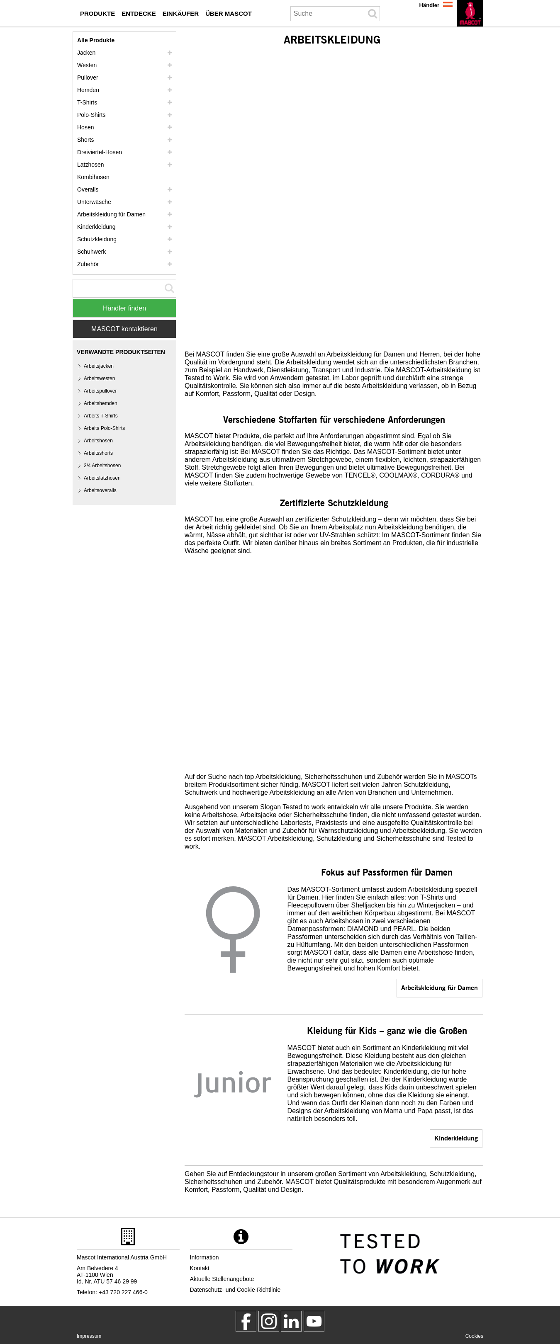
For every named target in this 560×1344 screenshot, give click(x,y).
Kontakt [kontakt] (199, 1268)
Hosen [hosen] (85, 127)
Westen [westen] (87, 65)
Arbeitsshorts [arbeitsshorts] (98, 453)
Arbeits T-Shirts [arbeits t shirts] (101, 416)
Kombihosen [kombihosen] (93, 177)
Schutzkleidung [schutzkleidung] (97, 239)
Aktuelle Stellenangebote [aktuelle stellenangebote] (222, 1279)
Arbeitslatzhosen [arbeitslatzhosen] (102, 478)
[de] (470, 13)
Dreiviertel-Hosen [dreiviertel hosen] (99, 152)
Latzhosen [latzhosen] (90, 164)
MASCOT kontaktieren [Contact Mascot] (124, 328)
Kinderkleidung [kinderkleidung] (456, 1137)
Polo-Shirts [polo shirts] (91, 115)
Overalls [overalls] (87, 189)
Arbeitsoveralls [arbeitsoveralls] (100, 490)
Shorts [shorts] (85, 139)
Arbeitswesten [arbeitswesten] (99, 378)
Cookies (474, 1336)
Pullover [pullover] (87, 77)
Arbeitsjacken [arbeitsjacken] (99, 366)
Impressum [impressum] (89, 1336)
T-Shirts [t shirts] (87, 102)
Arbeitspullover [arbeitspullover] (100, 391)
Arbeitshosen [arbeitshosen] (98, 441)
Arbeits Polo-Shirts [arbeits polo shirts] (104, 428)
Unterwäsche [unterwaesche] (94, 202)
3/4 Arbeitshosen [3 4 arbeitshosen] (102, 465)
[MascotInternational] (314, 1321)
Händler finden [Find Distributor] (124, 308)
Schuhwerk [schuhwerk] (91, 251)
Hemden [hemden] (88, 90)
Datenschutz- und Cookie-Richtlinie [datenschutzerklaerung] (235, 1289)
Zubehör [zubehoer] (88, 264)
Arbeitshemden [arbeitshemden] (100, 403)
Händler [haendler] (429, 5)
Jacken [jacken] (86, 52)
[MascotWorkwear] (246, 1321)
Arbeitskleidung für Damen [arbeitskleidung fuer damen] (439, 987)
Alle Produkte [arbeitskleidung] (95, 40)
